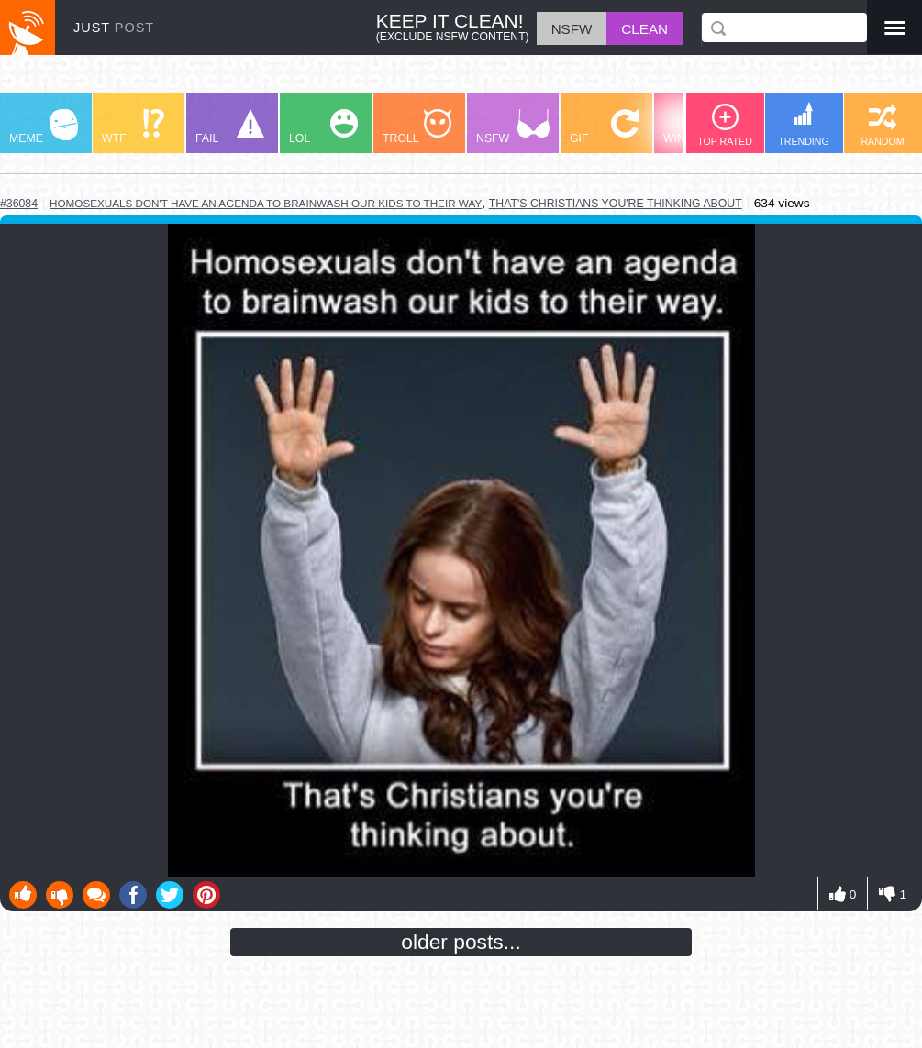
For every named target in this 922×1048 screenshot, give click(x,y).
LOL (323, 127)
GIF (604, 127)
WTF (133, 127)
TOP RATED (724, 125)
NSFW (513, 127)
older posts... (461, 942)
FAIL (229, 127)
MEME (43, 127)
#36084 (19, 203)
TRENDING (803, 124)
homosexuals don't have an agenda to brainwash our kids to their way (266, 203)
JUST (113, 27)
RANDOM (882, 125)
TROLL (417, 127)
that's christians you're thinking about (615, 203)
